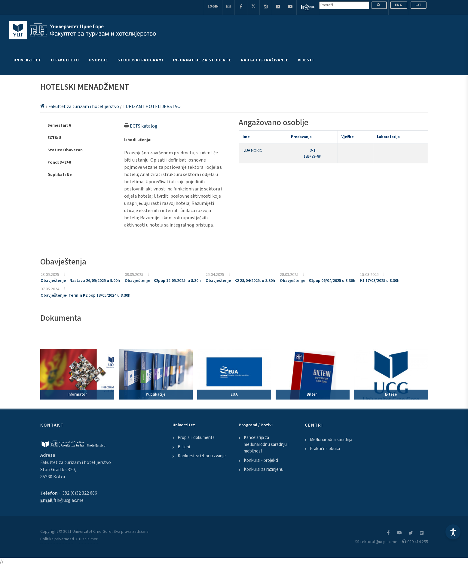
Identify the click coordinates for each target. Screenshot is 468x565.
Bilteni (184, 447)
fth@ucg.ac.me (69, 500)
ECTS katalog (144, 126)
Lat (418, 5)
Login (213, 6)
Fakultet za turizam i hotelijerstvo (84, 106)
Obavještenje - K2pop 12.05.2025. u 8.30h (163, 281)
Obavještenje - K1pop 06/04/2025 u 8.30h (317, 281)
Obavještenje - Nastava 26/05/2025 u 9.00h (80, 281)
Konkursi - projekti (261, 460)
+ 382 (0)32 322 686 (78, 493)
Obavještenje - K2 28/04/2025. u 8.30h (240, 281)
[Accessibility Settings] (452, 531)
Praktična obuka (325, 449)
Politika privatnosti (57, 539)
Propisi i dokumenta (196, 437)
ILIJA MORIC (252, 150)
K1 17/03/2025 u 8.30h (379, 281)
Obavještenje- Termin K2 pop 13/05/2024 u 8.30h (85, 295)
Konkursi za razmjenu (263, 469)
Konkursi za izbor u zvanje (202, 456)
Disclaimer (88, 539)
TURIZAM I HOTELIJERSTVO (152, 106)
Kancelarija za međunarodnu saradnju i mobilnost (266, 444)
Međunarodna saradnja (331, 440)
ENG (398, 5)
